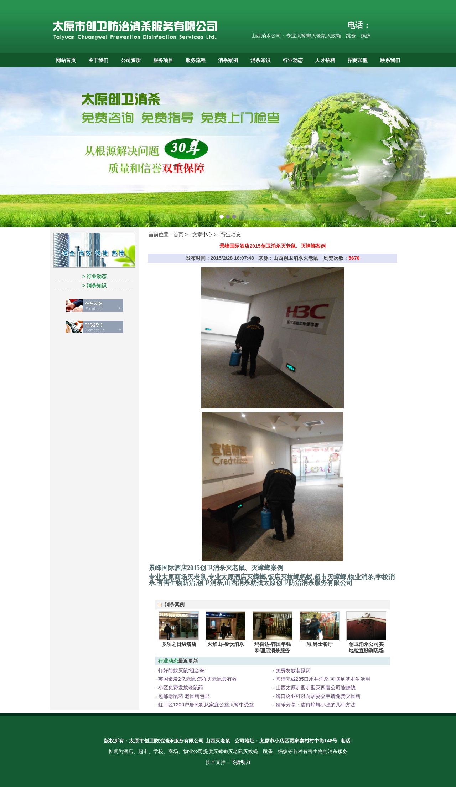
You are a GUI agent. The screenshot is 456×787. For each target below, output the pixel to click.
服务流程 (196, 60)
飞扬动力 (240, 762)
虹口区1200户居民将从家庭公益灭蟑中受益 (205, 705)
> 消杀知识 (94, 285)
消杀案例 (228, 60)
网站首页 (66, 60)
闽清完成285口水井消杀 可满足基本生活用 (322, 679)
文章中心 (202, 234)
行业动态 (293, 60)
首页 (178, 234)
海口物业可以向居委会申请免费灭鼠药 (317, 696)
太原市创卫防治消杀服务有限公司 (166, 741)
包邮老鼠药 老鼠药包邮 (183, 696)
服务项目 (163, 60)
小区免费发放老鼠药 (180, 687)
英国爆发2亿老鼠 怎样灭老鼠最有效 (197, 679)
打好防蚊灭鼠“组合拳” (181, 670)
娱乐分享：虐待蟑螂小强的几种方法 (315, 705)
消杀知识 (260, 60)
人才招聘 (325, 60)
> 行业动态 (94, 276)
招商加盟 (358, 60)
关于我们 (98, 60)
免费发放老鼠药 (292, 670)
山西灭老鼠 (217, 741)
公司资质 (131, 60)
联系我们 (390, 60)
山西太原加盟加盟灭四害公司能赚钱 (315, 687)
